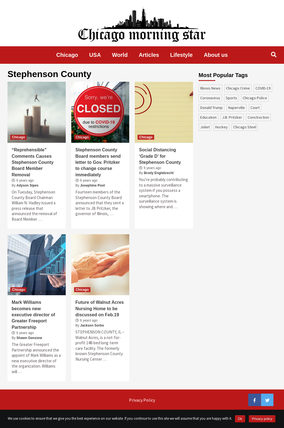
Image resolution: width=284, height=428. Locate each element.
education (208, 117)
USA (95, 55)
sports (231, 97)
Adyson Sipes (27, 185)
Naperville (236, 107)
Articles (149, 55)
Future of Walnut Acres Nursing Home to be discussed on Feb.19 (99, 308)
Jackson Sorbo (92, 325)
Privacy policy (262, 419)
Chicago (67, 55)
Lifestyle (181, 55)
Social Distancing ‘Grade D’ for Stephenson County (160, 156)
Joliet (205, 126)
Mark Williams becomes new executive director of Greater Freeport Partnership (33, 315)
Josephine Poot (92, 185)
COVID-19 (262, 88)
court (255, 107)
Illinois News (210, 88)
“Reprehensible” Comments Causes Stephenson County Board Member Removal (33, 162)
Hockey (221, 126)
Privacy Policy (142, 400)
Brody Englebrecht (159, 173)
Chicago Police (255, 97)
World (120, 55)
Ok (240, 419)
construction (258, 117)
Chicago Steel (244, 126)
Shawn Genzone (29, 338)
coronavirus (210, 97)
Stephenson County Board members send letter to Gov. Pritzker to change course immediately (98, 162)
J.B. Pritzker (232, 117)
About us (216, 55)
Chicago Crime (238, 88)
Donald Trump (211, 107)
